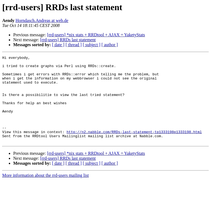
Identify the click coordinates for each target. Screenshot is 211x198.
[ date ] (58, 44)
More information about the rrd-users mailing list (45, 192)
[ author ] (110, 44)
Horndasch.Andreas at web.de (41, 20)
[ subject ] (91, 44)
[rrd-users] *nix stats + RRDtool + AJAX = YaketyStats (96, 34)
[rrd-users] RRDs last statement (68, 39)
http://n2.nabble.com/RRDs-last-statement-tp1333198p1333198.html (134, 147)
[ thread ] (73, 44)
